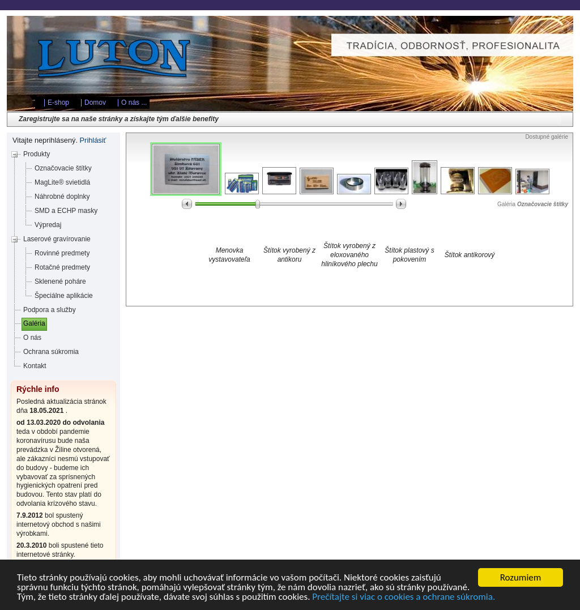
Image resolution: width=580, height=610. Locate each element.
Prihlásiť (93, 140)
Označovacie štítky (63, 168)
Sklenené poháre (60, 281)
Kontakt (34, 366)
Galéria (34, 323)
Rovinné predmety (62, 253)
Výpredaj (48, 225)
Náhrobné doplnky (62, 197)
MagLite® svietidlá (62, 182)
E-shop (58, 102)
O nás (32, 338)
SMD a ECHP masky (66, 211)
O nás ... (134, 102)
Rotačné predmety (62, 267)
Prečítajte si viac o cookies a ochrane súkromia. (403, 597)
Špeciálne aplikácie (64, 296)
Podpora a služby (49, 310)
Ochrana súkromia (51, 352)
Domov (95, 102)
